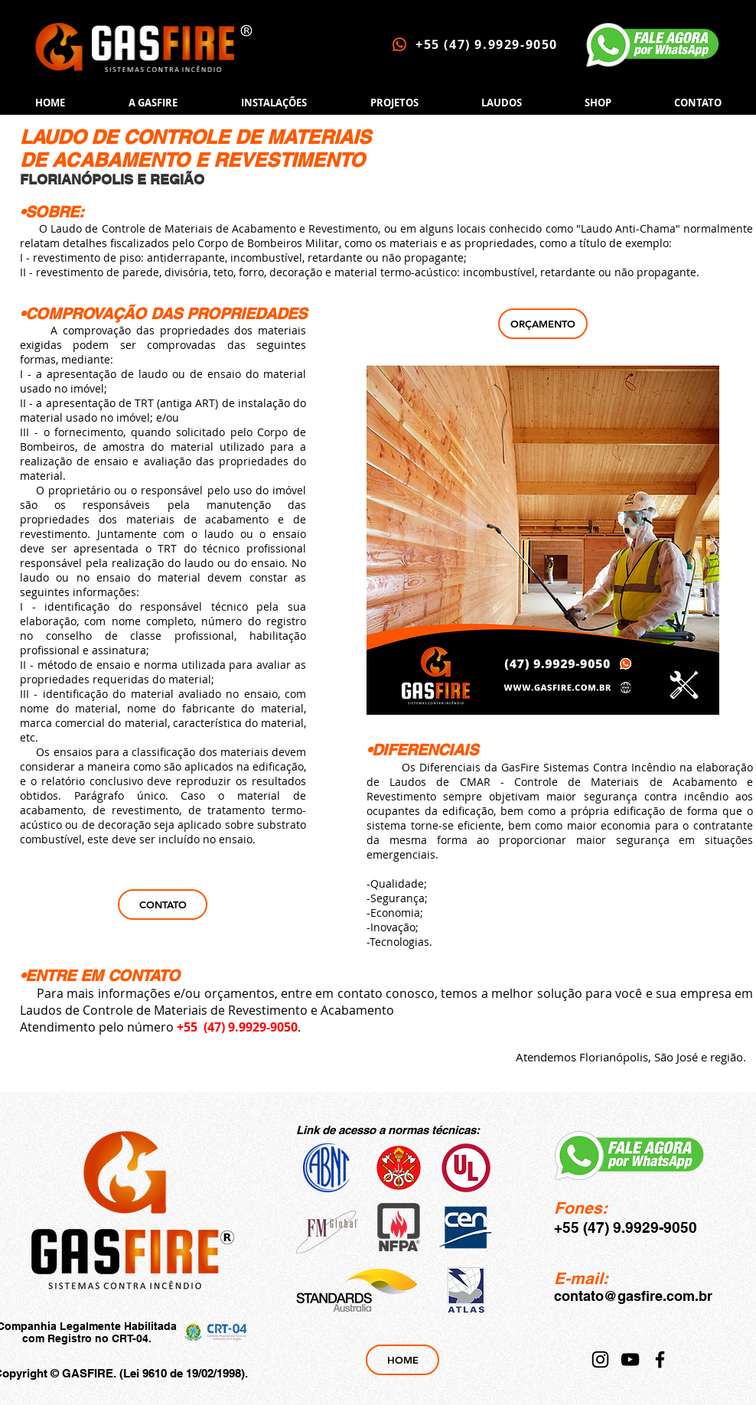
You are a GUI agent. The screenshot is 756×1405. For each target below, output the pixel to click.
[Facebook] (660, 1359)
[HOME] (402, 1360)
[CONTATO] (162, 904)
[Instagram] (600, 1359)
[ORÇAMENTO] (543, 323)
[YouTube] (630, 1359)
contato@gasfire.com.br (633, 1296)
